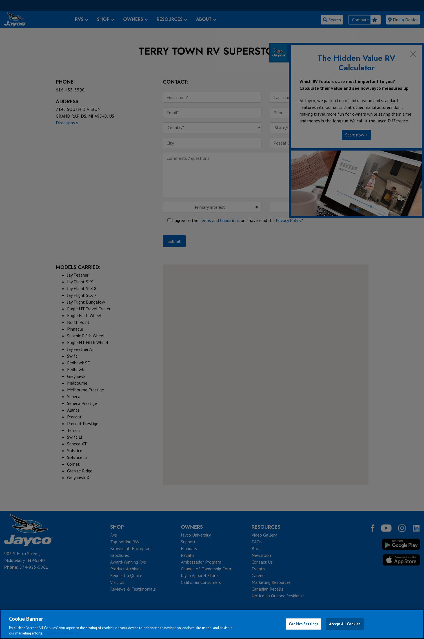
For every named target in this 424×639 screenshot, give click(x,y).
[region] (212, 624)
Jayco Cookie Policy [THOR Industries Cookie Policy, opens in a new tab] (61, 633)
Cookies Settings (303, 624)
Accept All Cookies (344, 624)
